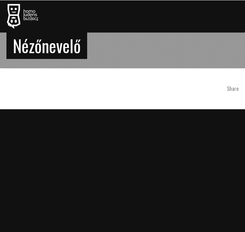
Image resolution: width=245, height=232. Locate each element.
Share (233, 88)
